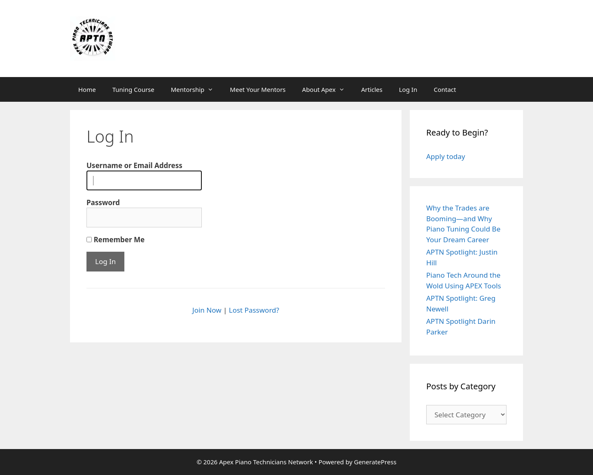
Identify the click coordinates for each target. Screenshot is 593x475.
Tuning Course (133, 89)
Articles (372, 89)
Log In (408, 89)
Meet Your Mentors (257, 89)
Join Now (206, 310)
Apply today (445, 156)
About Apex (327, 89)
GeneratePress (375, 462)
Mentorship (196, 89)
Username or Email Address (134, 165)
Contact (445, 89)
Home (87, 89)
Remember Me (115, 239)
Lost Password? (254, 310)
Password (103, 202)
